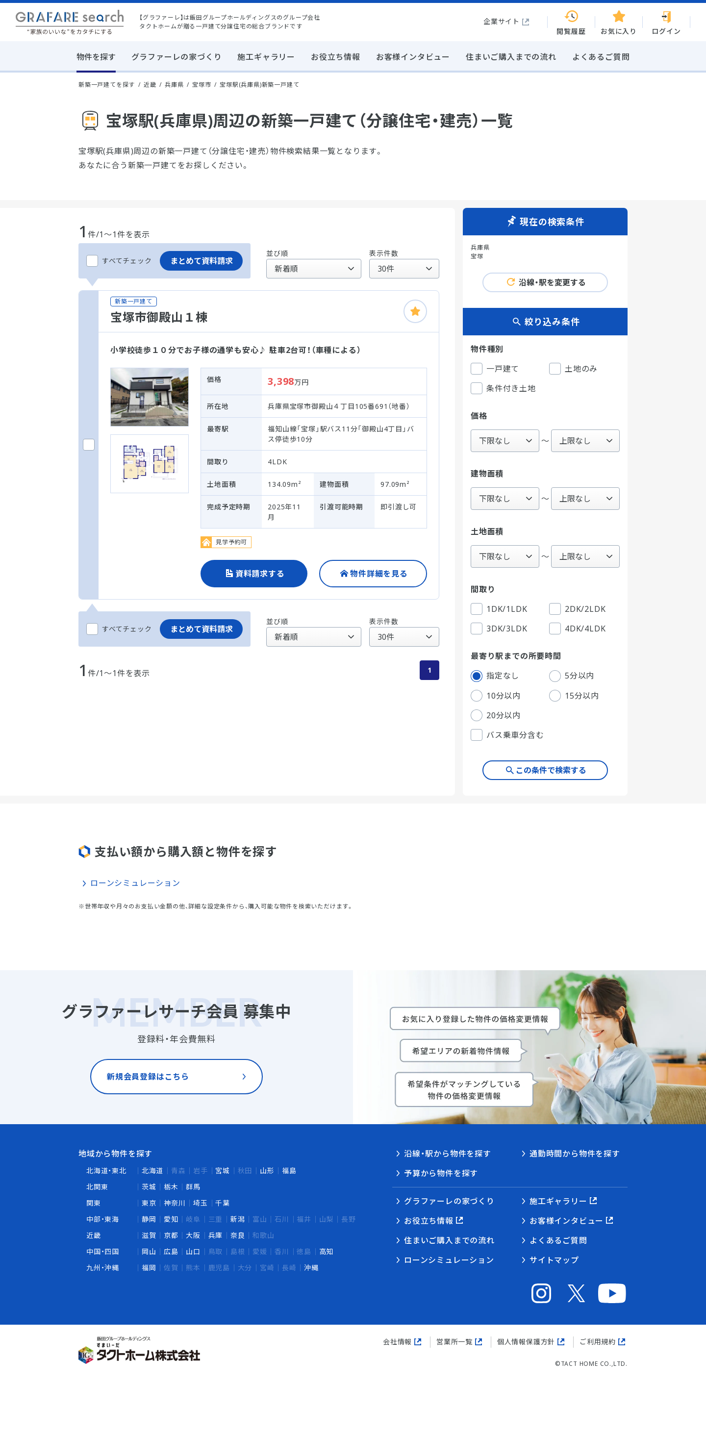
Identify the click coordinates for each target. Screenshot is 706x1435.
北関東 (97, 1186)
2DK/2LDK (577, 609)
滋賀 (149, 1235)
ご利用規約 (598, 1341)
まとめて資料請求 (201, 260)
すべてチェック (119, 261)
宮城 (222, 1170)
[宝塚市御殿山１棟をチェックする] (89, 445)
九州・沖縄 (102, 1267)
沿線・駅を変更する (552, 282)
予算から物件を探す (441, 1173)
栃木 (171, 1186)
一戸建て (495, 369)
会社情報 (397, 1341)
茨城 (149, 1186)
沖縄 (311, 1267)
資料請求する (260, 573)
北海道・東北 (106, 1170)
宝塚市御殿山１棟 (158, 317)
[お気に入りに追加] (415, 311)
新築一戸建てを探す (106, 84)
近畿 (93, 1235)
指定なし (495, 676)
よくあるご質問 (558, 1240)
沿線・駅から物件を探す (447, 1153)
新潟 (237, 1219)
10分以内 (496, 696)
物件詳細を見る (379, 573)
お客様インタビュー (567, 1220)
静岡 (149, 1219)
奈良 (237, 1235)
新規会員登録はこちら (148, 1089)
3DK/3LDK (499, 628)
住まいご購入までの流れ (449, 1240)
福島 (289, 1170)
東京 (149, 1203)
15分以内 (574, 696)
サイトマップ (554, 1260)
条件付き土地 (503, 388)
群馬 (193, 1186)
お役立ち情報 (429, 1220)
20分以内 (496, 715)
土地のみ (573, 369)
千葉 (222, 1203)
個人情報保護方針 (526, 1341)
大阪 (193, 1235)
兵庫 (215, 1235)
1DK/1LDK (499, 609)
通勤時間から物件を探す (575, 1153)
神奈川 (174, 1203)
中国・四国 (102, 1251)
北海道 (152, 1170)
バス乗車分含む (507, 735)
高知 (326, 1251)
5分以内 (571, 676)
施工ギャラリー (558, 1201)
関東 (93, 1203)
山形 (267, 1170)
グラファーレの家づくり (449, 1201)
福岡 (149, 1267)
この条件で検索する (551, 770)
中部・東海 (102, 1219)
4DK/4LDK (577, 628)
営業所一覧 (454, 1341)
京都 (171, 1235)
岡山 (149, 1251)
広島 (171, 1251)
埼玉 (200, 1203)
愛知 (171, 1219)
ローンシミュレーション (135, 883)
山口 (193, 1251)
